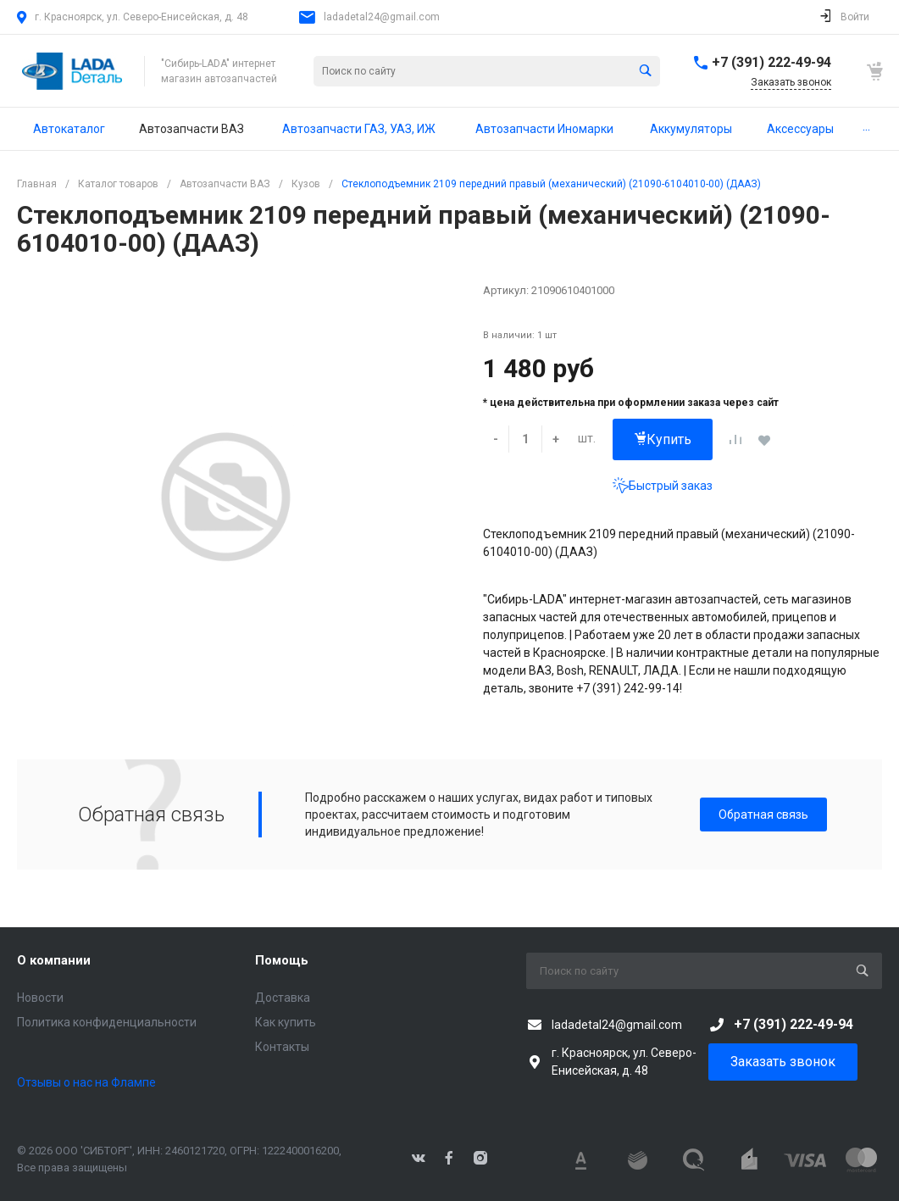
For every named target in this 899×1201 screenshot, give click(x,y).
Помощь (281, 960)
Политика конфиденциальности (107, 1022)
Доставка (282, 997)
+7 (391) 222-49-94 (771, 62)
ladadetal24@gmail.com (382, 17)
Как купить (285, 1022)
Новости (40, 997)
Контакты (282, 1047)
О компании (54, 960)
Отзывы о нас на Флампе (86, 1082)
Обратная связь (763, 814)
